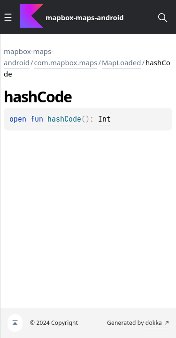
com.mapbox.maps (66, 62)
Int (104, 119)
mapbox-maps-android (29, 56)
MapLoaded (121, 62)
